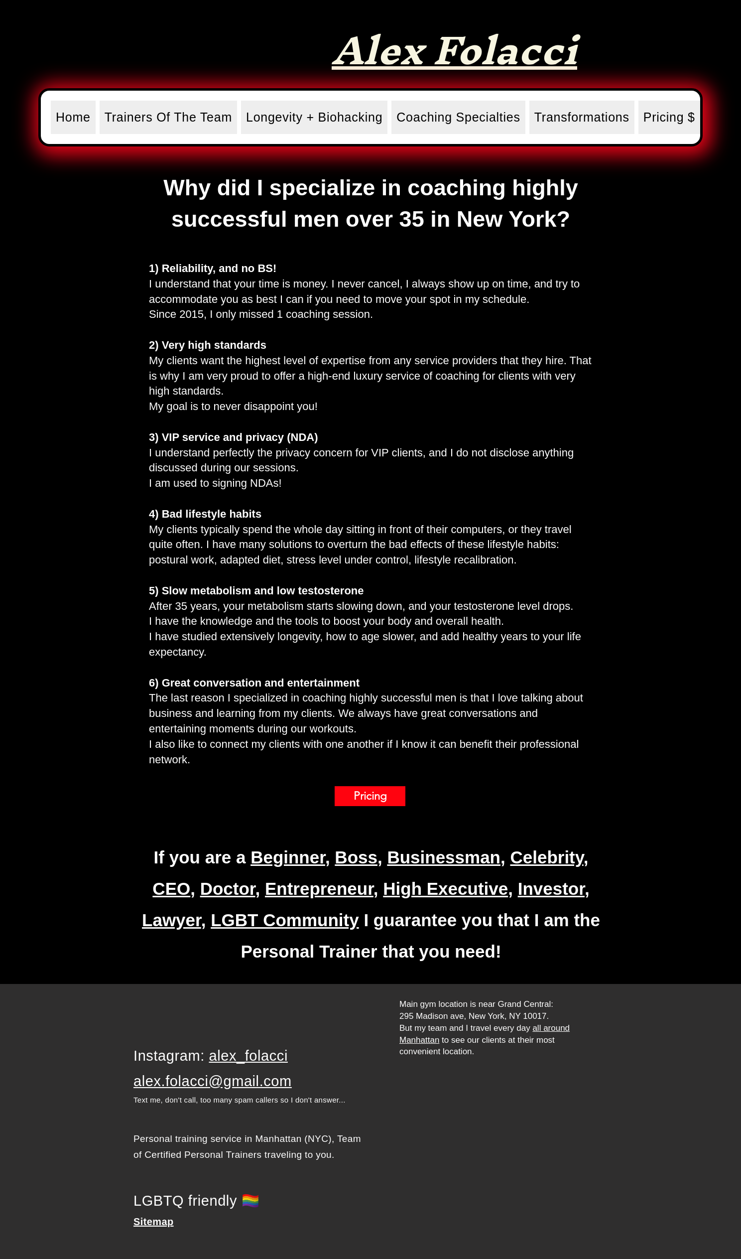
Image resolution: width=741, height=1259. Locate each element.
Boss (356, 857)
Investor (551, 888)
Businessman (443, 857)
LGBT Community (285, 920)
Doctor (227, 888)
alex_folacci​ (248, 1056)
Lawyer (171, 920)
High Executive (445, 888)
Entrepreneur (319, 888)
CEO (171, 888)
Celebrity (546, 857)
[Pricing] (370, 796)
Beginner (287, 857)
